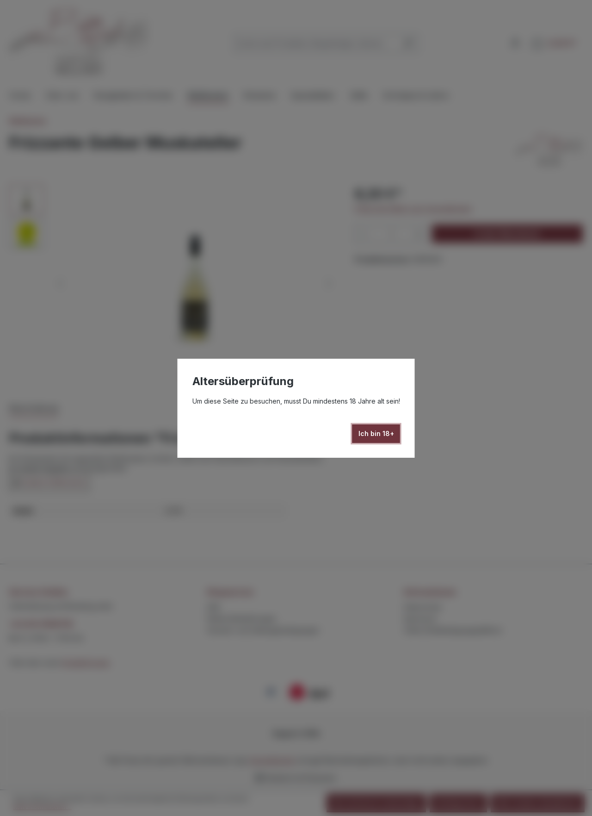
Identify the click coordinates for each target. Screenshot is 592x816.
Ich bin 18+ (376, 433)
